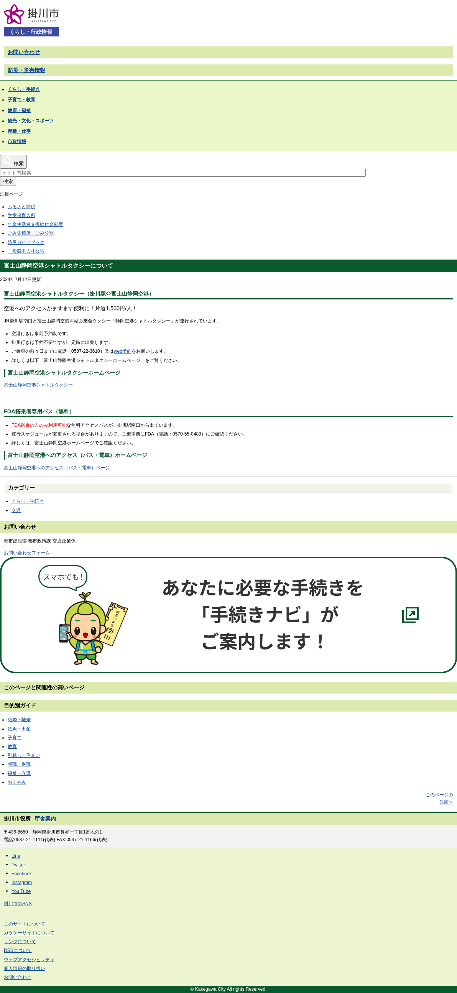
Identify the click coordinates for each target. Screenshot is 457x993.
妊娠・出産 (19, 729)
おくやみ (17, 782)
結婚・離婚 (19, 719)
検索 (8, 181)
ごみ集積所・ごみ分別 (31, 233)
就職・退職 (19, 764)
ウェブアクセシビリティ (29, 959)
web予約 (123, 351)
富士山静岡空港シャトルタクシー (38, 385)
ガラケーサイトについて (29, 932)
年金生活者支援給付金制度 (35, 224)
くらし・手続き (28, 501)
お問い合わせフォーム (27, 553)
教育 (12, 746)
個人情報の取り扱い (24, 968)
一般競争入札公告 (26, 251)
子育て (14, 737)
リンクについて (20, 941)
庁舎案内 (45, 818)
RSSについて (18, 950)
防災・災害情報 (26, 70)
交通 (16, 510)
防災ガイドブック (26, 242)
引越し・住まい (24, 755)
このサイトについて (24, 924)
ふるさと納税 (21, 206)
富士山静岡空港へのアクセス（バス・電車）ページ (57, 467)
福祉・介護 (19, 773)
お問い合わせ (24, 52)
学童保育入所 (21, 215)
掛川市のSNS (18, 903)
